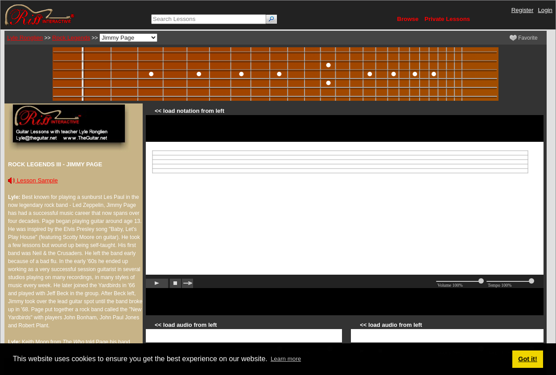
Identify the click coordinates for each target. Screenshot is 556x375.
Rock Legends (71, 37)
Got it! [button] (527, 359)
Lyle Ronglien (25, 37)
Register (522, 10)
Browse (408, 19)
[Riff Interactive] (40, 14)
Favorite (524, 38)
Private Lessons (447, 19)
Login (545, 10)
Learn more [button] (286, 358)
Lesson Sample (33, 180)
